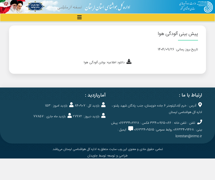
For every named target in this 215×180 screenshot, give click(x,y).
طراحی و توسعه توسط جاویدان (107, 155)
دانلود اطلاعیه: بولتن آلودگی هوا (108, 62)
